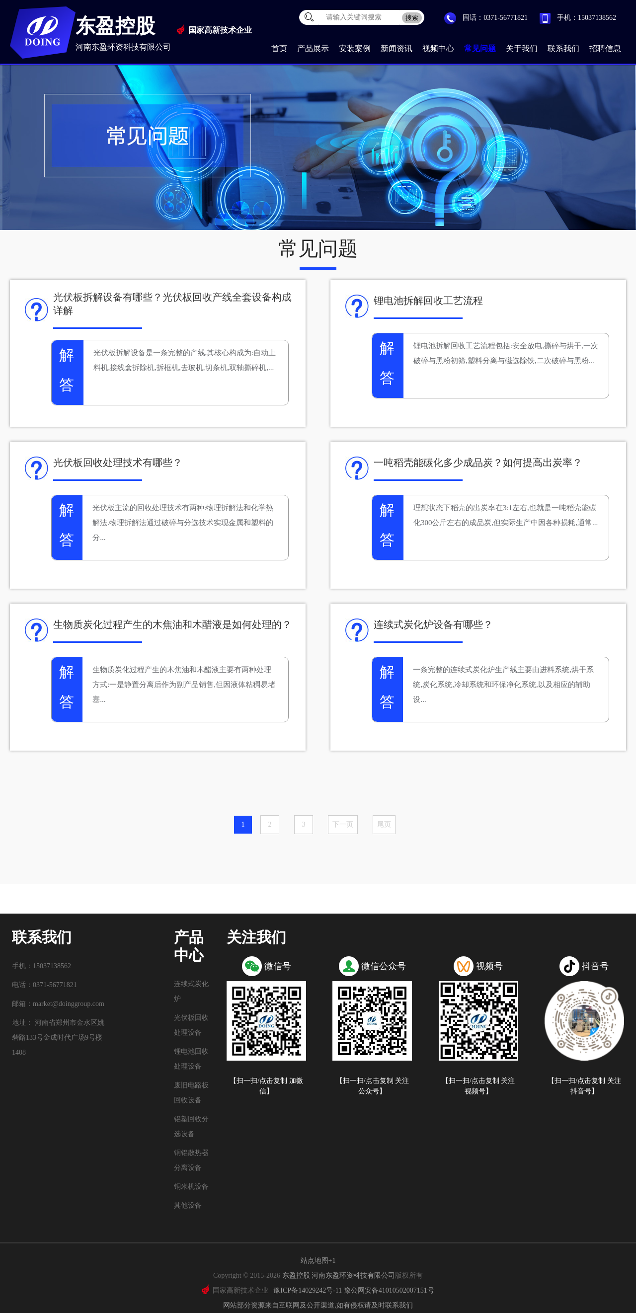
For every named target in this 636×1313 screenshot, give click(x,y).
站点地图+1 (318, 1260)
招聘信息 (605, 48)
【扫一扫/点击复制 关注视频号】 (478, 1086)
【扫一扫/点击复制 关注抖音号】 (584, 1086)
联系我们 (563, 48)
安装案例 (355, 48)
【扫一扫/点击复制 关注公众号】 (372, 1086)
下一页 (342, 824)
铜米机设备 (191, 1186)
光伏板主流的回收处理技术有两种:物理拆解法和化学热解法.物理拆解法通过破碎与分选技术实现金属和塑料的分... (182, 522)
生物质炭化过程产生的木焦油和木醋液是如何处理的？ (172, 624)
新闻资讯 (396, 48)
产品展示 (313, 48)
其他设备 (188, 1205)
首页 (279, 48)
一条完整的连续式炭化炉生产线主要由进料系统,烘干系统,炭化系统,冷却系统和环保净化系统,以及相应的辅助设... (503, 684)
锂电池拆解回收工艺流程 (428, 300)
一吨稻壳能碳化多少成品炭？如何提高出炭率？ (478, 462)
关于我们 (522, 48)
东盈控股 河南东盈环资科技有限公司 (339, 1275)
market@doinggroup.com (68, 1003)
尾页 (384, 824)
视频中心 (438, 48)
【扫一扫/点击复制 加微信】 (266, 1086)
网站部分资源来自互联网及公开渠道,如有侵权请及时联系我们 (318, 1305)
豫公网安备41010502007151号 (389, 1290)
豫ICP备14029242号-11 (307, 1290)
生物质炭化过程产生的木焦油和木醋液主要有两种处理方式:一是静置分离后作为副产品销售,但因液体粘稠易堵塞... (183, 684)
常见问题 (480, 48)
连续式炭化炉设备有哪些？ (433, 624)
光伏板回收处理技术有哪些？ (117, 462)
